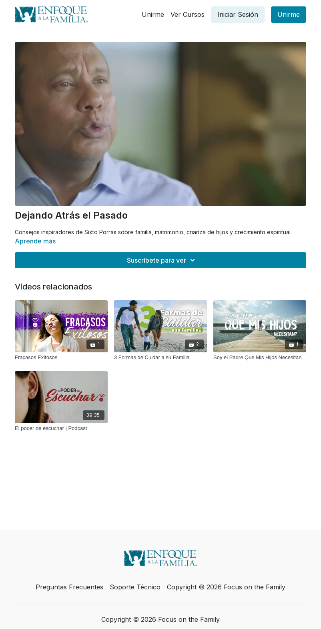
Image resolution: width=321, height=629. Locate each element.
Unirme (153, 14)
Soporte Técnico (135, 587)
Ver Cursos (188, 14)
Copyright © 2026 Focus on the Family (226, 587)
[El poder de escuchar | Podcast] (61, 428)
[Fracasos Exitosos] (61, 358)
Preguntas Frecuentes (69, 587)
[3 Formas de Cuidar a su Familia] (160, 358)
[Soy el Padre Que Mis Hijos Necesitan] (259, 358)
